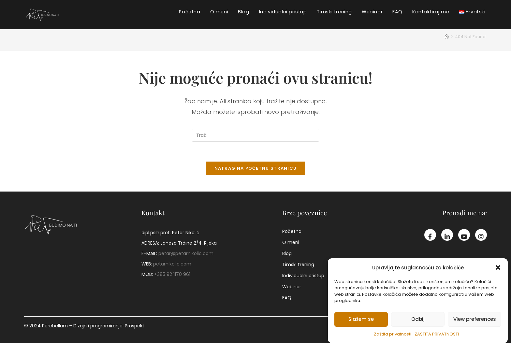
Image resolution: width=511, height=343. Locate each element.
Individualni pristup (303, 275)
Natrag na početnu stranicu (255, 168)
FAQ (286, 297)
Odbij (418, 320)
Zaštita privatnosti (392, 335)
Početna (291, 231)
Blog (287, 253)
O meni (290, 242)
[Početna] (447, 37)
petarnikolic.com (172, 264)
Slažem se (361, 320)
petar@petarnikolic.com (185, 253)
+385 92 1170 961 (172, 274)
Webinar (291, 286)
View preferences (474, 320)
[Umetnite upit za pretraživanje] (255, 135)
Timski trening (298, 264)
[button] (498, 268)
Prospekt (134, 325)
